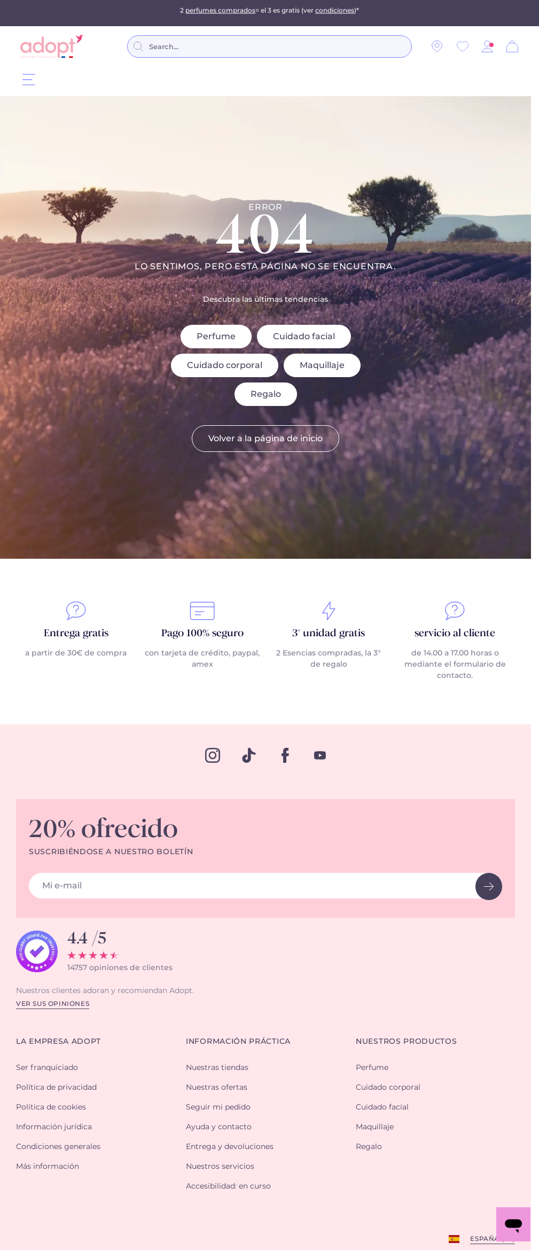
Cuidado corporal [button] (388, 1087)
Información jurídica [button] (54, 1127)
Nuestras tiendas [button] (217, 1068)
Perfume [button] (372, 1068)
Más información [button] (47, 1166)
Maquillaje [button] (375, 1127)
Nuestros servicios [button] (220, 1166)
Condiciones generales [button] (58, 1147)
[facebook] (285, 755)
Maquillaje (322, 365)
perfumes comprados (220, 13)
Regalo (266, 394)
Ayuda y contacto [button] (219, 1127)
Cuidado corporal (224, 365)
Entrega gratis (76, 633)
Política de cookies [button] (51, 1107)
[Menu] (29, 79)
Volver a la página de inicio (265, 438)
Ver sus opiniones (52, 1004)
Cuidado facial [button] (382, 1107)
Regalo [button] (369, 1147)
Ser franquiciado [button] (47, 1068)
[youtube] (320, 755)
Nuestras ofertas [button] (216, 1087)
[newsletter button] (488, 886)
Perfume (216, 336)
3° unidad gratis (328, 633)
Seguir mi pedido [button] (218, 1107)
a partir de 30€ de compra (76, 653)
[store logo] (52, 46)
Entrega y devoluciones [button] (230, 1147)
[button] (487, 46)
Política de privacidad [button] (56, 1087)
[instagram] (212, 755)
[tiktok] (249, 755)
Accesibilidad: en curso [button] (228, 1186)
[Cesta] (512, 46)
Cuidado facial (304, 336)
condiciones (334, 13)
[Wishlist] (462, 46)
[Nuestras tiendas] (437, 46)
